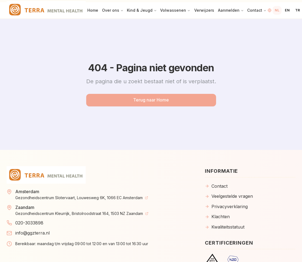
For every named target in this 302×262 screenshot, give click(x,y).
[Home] (46, 10)
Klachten (217, 216)
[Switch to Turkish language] (297, 10)
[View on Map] (146, 197)
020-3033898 (29, 223)
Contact (216, 186)
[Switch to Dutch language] (277, 10)
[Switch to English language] (287, 10)
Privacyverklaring (226, 206)
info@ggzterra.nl (32, 233)
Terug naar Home (151, 100)
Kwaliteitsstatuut (224, 227)
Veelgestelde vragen (229, 196)
